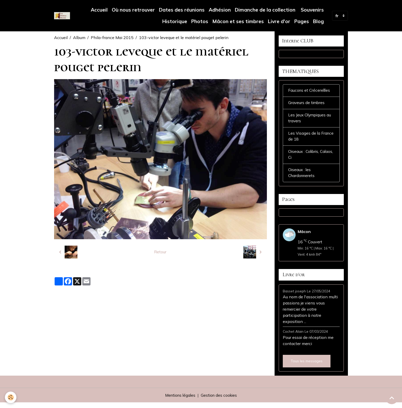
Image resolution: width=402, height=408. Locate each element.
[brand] (62, 15)
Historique (174, 21)
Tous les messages (307, 366)
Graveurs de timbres (307, 105)
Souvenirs (311, 10)
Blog (318, 21)
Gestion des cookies (220, 400)
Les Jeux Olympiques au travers (310, 121)
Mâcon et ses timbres (238, 21)
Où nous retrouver (133, 10)
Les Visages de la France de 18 (304, 139)
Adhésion (220, 10)
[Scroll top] (391, 397)
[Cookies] (11, 397)
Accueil (99, 10)
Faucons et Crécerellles (309, 92)
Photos (199, 21)
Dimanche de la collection (265, 10)
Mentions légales (179, 400)
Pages (301, 21)
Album (79, 37)
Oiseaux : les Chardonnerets (302, 177)
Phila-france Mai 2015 (112, 37)
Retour (160, 252)
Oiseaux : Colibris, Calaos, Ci (304, 158)
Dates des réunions (182, 10)
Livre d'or (279, 21)
